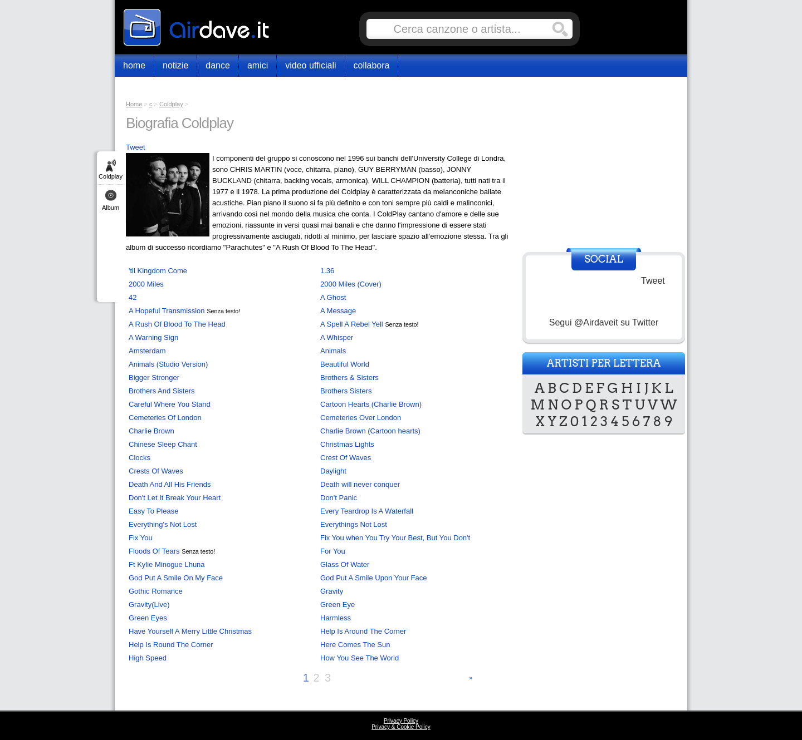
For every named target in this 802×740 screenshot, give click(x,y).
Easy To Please (153, 511)
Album (110, 207)
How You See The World (359, 658)
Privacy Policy (401, 721)
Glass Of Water (344, 564)
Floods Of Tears (154, 551)
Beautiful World (344, 364)
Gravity (331, 591)
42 (132, 297)
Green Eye (337, 604)
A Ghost (333, 297)
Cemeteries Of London (165, 417)
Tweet (135, 147)
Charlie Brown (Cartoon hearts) (370, 431)
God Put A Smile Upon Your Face (373, 578)
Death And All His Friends (170, 484)
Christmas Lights (347, 444)
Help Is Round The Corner (171, 644)
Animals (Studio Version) (168, 364)
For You (332, 551)
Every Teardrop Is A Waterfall (366, 511)
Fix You (141, 538)
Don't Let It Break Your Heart (175, 498)
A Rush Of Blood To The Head (177, 324)
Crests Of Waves (156, 471)
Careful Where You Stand (170, 404)
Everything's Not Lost (163, 524)
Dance (218, 65)
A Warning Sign (153, 337)
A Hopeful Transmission (167, 311)
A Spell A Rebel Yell (351, 324)
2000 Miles (146, 284)
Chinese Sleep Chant (163, 444)
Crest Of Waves (345, 457)
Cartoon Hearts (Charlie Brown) (371, 404)
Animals (333, 351)
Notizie (175, 65)
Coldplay (111, 176)
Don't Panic (338, 498)
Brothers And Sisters (162, 391)
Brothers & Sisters (349, 377)
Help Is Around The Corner (363, 631)
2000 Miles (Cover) (351, 284)
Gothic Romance (156, 591)
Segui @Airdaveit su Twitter (603, 322)
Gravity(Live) (149, 604)
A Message (338, 311)
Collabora (372, 65)
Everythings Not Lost (353, 524)
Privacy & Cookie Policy (401, 727)
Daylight (333, 471)
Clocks (139, 457)
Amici (257, 65)
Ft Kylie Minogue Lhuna (167, 564)
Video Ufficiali (310, 65)
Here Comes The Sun (355, 644)
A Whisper (336, 337)
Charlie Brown (151, 431)
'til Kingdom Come (158, 271)
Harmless (335, 618)
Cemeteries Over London (360, 417)
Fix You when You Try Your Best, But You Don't (395, 538)
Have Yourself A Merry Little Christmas (190, 631)
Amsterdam (147, 351)
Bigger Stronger (154, 377)
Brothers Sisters (345, 391)
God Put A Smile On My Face (176, 578)
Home (134, 65)
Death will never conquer (360, 484)
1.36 (327, 271)
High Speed (148, 658)
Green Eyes (148, 618)
